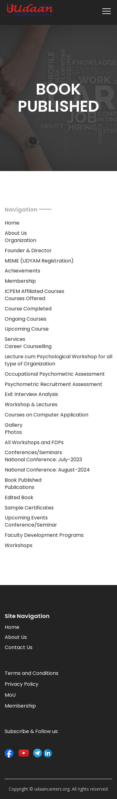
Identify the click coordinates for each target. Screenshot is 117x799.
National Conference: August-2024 (47, 469)
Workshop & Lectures (31, 404)
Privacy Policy (21, 684)
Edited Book (19, 497)
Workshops (18, 545)
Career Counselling (28, 346)
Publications (19, 487)
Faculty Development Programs (44, 535)
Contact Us (18, 647)
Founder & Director (28, 250)
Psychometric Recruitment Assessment (53, 384)
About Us (16, 233)
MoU (10, 695)
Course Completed (28, 308)
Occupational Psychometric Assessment (55, 374)
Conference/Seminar (31, 524)
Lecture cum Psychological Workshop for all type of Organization (58, 360)
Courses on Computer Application (46, 414)
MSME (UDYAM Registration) (39, 260)
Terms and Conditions (31, 673)
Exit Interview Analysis (31, 394)
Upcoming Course (27, 328)
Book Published (23, 480)
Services (15, 339)
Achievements (22, 270)
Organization (20, 240)
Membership (20, 281)
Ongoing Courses (25, 319)
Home (12, 222)
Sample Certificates (29, 507)
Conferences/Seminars (33, 452)
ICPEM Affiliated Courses (34, 291)
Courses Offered (25, 298)
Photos (13, 432)
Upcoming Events (26, 517)
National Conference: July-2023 (43, 459)
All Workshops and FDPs (34, 442)
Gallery (13, 425)
